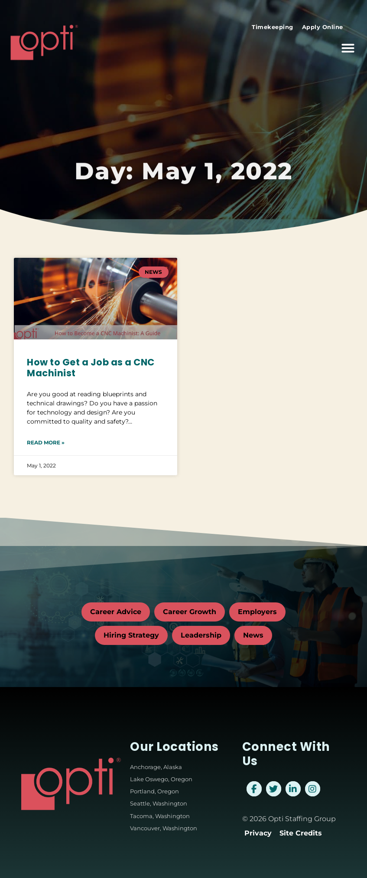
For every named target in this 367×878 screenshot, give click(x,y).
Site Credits (300, 833)
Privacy (258, 833)
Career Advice (115, 612)
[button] (348, 44)
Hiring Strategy (131, 635)
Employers (257, 612)
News (253, 635)
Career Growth (189, 612)
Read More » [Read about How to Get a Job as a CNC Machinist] (46, 442)
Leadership (201, 635)
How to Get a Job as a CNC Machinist (91, 367)
